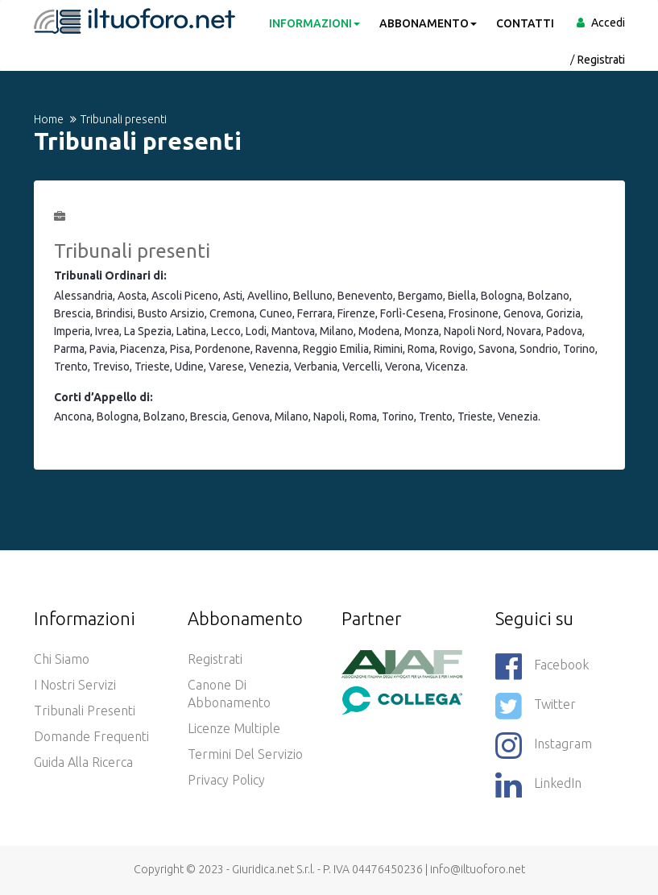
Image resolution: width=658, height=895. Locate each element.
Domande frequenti (91, 736)
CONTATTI (525, 23)
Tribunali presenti (84, 710)
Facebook (542, 666)
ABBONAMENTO (428, 23)
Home (49, 119)
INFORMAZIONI (314, 23)
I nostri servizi (75, 684)
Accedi (608, 22)
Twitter (535, 705)
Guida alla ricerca (83, 762)
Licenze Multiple (234, 728)
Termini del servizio (245, 754)
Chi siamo (61, 659)
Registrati (601, 59)
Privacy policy (226, 780)
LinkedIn (538, 784)
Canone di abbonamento (229, 693)
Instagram (543, 745)
